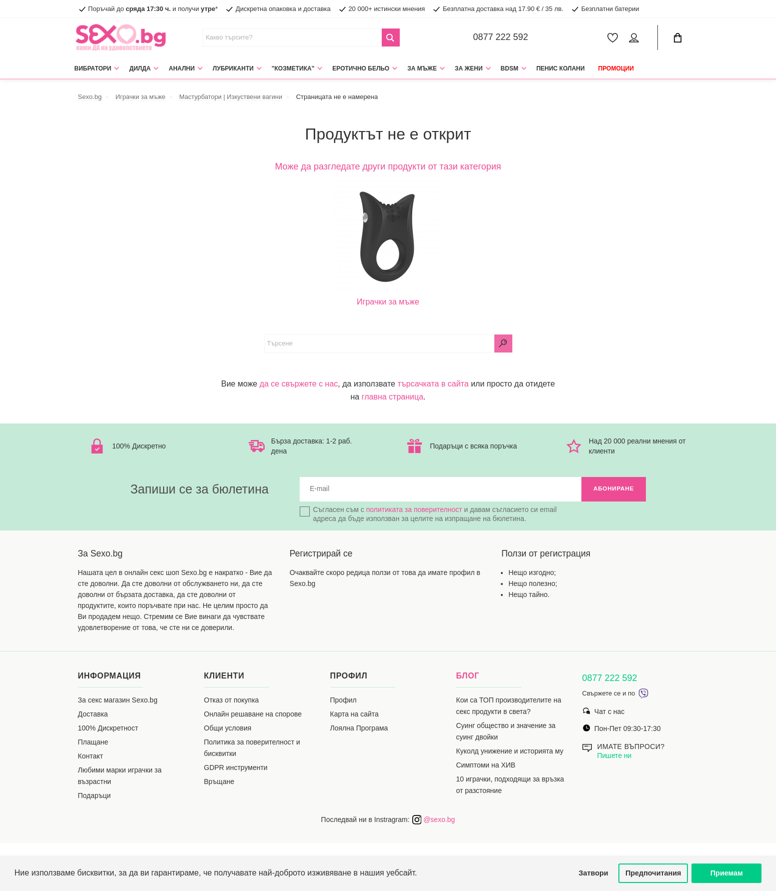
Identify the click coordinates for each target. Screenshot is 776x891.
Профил (343, 700)
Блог (468, 676)
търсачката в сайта (432, 384)
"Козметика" (293, 68)
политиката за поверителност (414, 510)
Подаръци (94, 796)
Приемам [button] (726, 873)
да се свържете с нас (299, 384)
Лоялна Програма (359, 728)
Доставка (93, 714)
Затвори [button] (593, 873)
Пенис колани (560, 68)
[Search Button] (391, 37)
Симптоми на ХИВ (486, 766)
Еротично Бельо (360, 68)
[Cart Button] (677, 38)
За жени (469, 68)
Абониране (613, 489)
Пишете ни (614, 756)
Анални (182, 68)
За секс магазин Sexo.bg (118, 700)
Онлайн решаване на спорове (253, 714)
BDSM (509, 68)
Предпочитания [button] (653, 873)
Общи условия (228, 728)
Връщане (219, 782)
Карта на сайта (354, 714)
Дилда (140, 68)
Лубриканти (233, 68)
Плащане (93, 742)
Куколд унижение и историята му (510, 752)
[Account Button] (635, 37)
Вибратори (93, 68)
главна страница (392, 396)
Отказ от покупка (231, 700)
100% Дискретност (108, 728)
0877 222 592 (500, 37)
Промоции (616, 68)
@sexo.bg (433, 820)
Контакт (90, 756)
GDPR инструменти (236, 768)
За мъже (422, 68)
